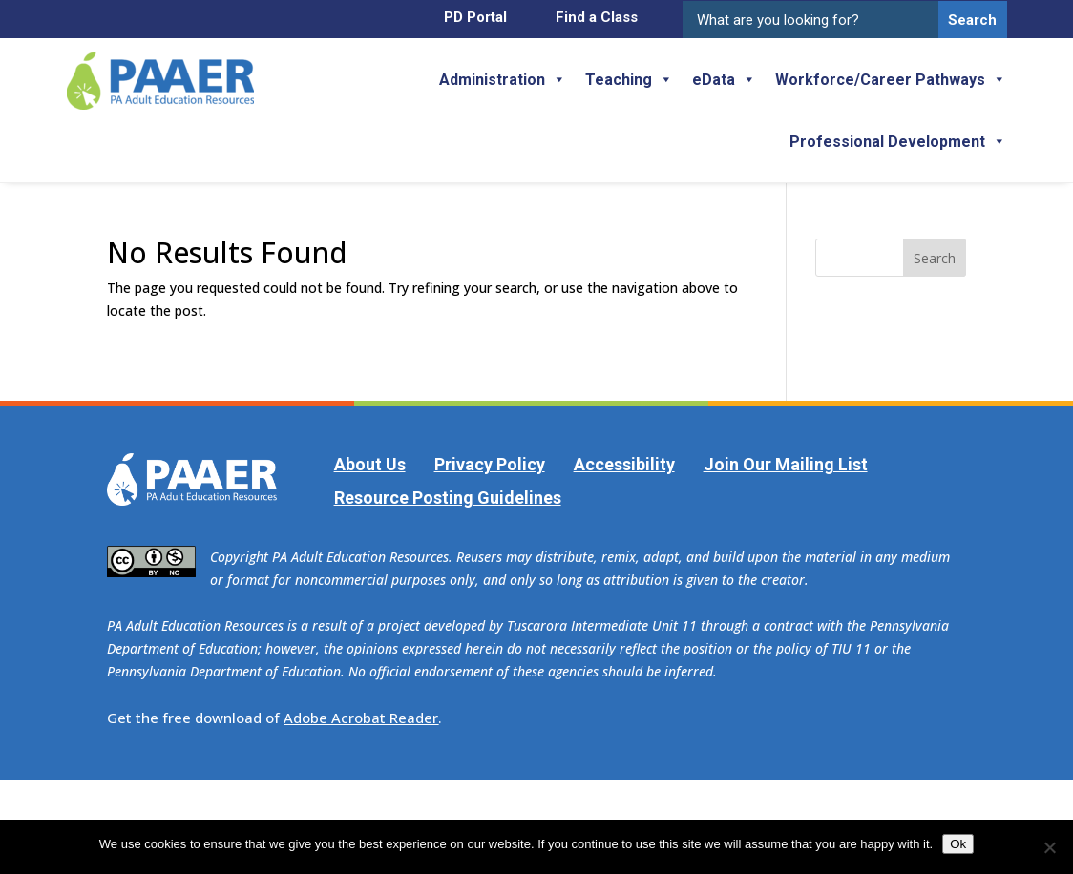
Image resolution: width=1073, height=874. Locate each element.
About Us (370, 464)
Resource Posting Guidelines (447, 498)
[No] (1049, 847)
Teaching (629, 80)
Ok (958, 844)
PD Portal (475, 17)
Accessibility (624, 464)
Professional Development (897, 142)
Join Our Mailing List (786, 464)
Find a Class (597, 17)
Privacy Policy (489, 464)
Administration (502, 80)
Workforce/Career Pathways (890, 80)
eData (724, 80)
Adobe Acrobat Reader (361, 717)
